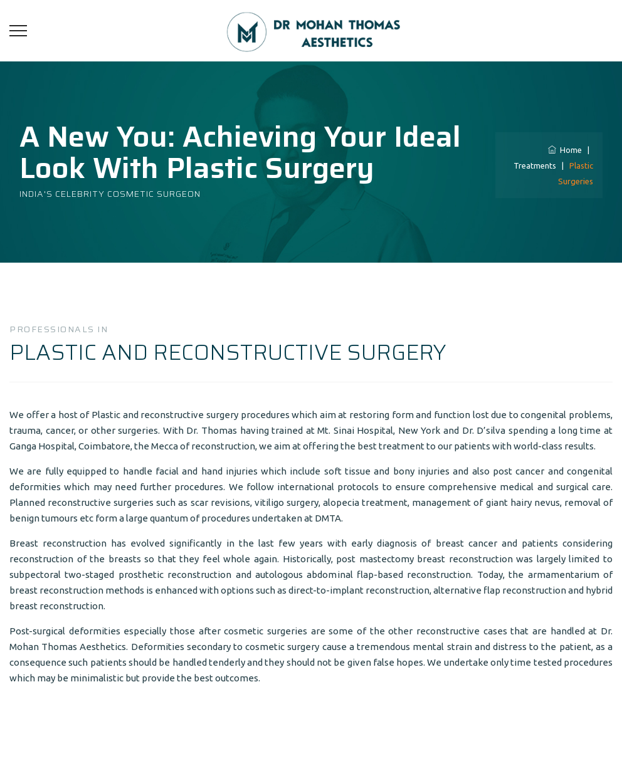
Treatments (535, 165)
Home (565, 149)
